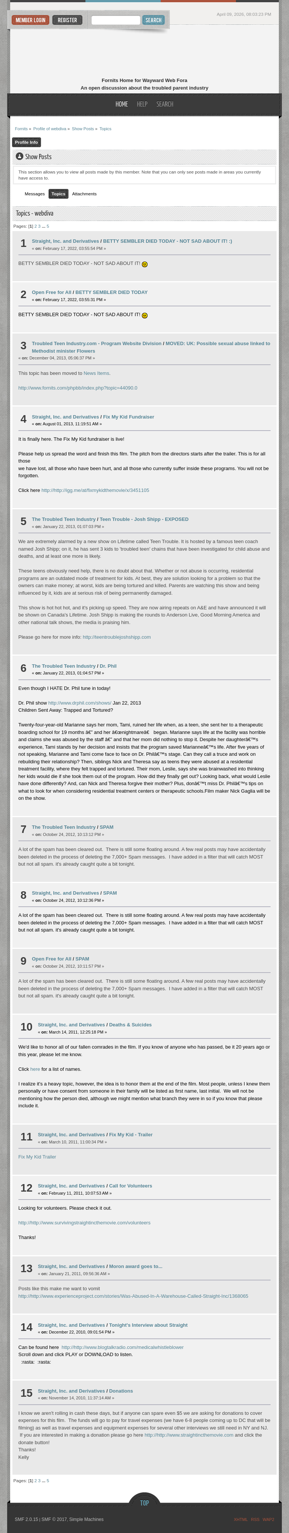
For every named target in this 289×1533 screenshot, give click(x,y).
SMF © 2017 (54, 1519)
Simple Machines (86, 1519)
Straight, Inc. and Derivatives (65, 241)
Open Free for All (51, 292)
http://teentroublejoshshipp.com (117, 637)
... (44, 226)
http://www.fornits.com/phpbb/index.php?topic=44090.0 (77, 388)
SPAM (107, 827)
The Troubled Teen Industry (64, 519)
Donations (121, 1391)
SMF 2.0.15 (26, 1519)
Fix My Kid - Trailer (131, 1134)
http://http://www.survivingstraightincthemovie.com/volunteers (84, 1222)
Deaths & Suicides (130, 1025)
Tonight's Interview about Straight (148, 1325)
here (35, 1069)
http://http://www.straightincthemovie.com (188, 1435)
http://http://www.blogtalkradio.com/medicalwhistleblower (123, 1347)
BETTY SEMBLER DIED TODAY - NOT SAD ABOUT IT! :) (167, 241)
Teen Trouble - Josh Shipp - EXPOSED (144, 519)
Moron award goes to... (136, 1266)
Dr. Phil (108, 666)
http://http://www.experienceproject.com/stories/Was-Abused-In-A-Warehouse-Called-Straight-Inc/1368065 (133, 1296)
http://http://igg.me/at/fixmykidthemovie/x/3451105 (95, 490)
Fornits (145, 52)
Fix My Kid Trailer (37, 1157)
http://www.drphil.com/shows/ (79, 703)
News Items (96, 373)
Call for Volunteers (130, 1186)
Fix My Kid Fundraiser (128, 417)
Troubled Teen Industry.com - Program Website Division (97, 343)
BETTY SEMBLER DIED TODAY (112, 292)
